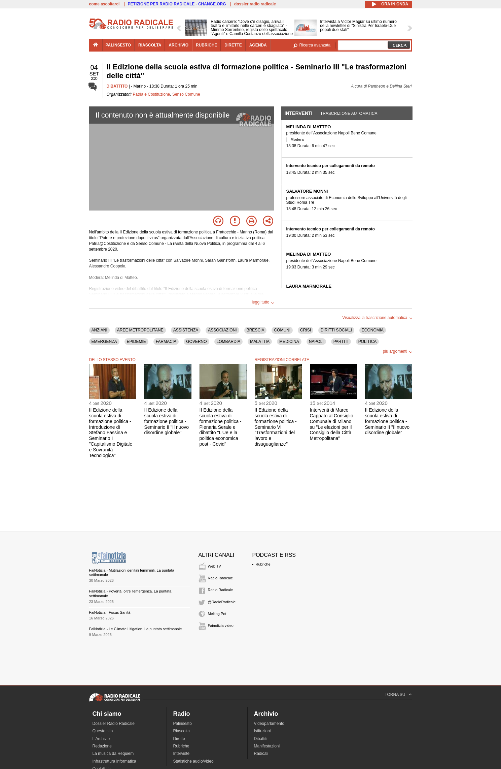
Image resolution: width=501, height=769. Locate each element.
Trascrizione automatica (349, 113)
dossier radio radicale (255, 4)
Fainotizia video (221, 625)
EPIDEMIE (136, 341)
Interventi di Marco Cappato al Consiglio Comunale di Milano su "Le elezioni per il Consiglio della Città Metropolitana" (331, 424)
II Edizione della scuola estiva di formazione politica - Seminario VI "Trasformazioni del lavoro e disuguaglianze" (276, 427)
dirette (233, 45)
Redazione (102, 746)
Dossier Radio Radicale (114, 723)
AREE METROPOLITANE (140, 330)
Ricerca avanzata (315, 45)
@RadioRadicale (222, 602)
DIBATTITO (117, 86)
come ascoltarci (104, 4)
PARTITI (341, 341)
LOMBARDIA (229, 341)
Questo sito (103, 731)
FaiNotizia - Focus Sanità (110, 612)
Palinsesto (182, 723)
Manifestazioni (267, 746)
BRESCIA (255, 330)
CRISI (305, 330)
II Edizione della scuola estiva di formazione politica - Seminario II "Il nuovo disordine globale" (166, 421)
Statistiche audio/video (193, 761)
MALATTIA (260, 341)
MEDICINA (289, 341)
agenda (258, 45)
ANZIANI (99, 330)
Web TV (214, 566)
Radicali (261, 753)
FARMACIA (166, 341)
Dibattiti (260, 738)
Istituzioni (262, 731)
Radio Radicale (220, 578)
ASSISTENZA (186, 330)
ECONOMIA (373, 330)
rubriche (206, 45)
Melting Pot (217, 614)
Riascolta (181, 731)
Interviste (181, 753)
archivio (178, 45)
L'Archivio (101, 738)
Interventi (299, 113)
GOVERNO (196, 341)
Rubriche (263, 564)
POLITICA (367, 341)
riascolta (149, 45)
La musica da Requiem (113, 753)
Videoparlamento (269, 723)
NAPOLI (316, 341)
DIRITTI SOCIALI (336, 330)
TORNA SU (395, 694)
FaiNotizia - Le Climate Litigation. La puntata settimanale (135, 629)
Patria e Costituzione (151, 94)
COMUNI (282, 330)
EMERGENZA (104, 341)
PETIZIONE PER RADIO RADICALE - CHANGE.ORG (177, 4)
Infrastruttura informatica (114, 761)
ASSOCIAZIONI (222, 330)
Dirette (179, 738)
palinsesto (118, 45)
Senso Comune (186, 94)
